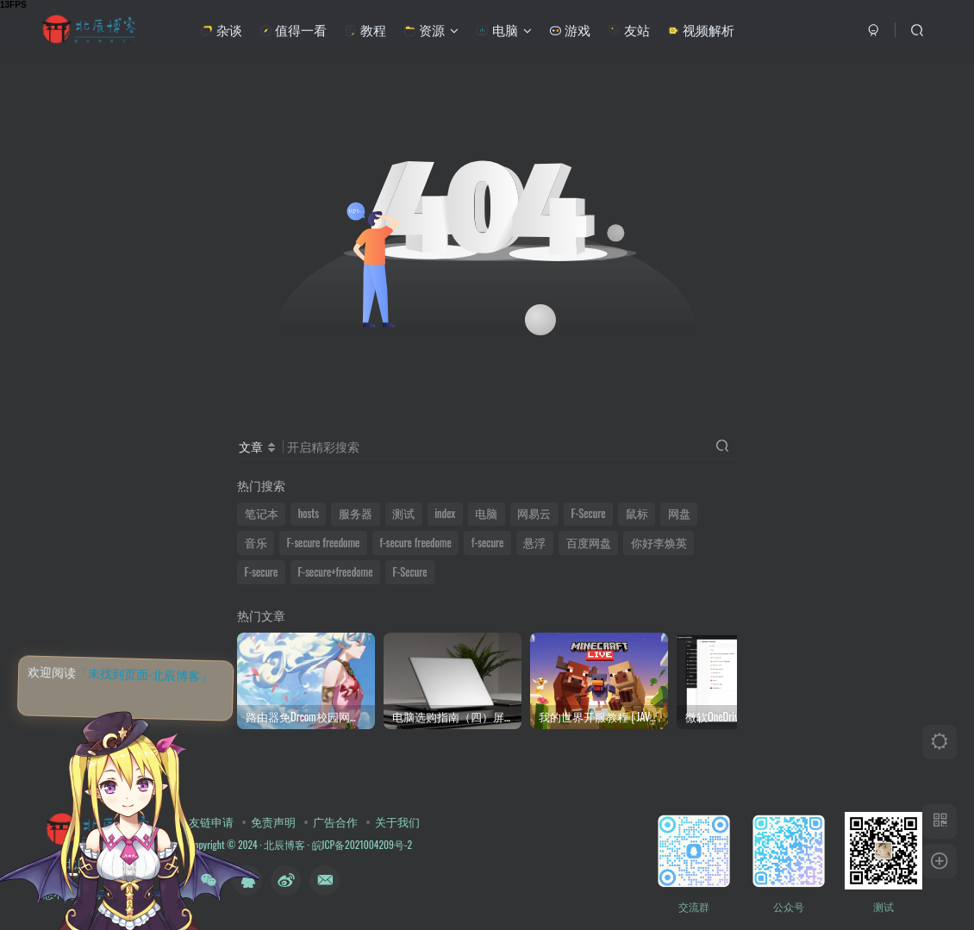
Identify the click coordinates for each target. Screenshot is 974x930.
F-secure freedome (323, 542)
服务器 (355, 513)
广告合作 (335, 821)
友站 (628, 29)
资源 (431, 29)
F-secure (261, 572)
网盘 (679, 513)
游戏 (569, 29)
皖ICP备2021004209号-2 (360, 844)
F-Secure (588, 513)
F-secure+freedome (334, 572)
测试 (403, 513)
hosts (308, 513)
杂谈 (220, 29)
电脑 (503, 29)
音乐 (256, 542)
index (444, 513)
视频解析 (700, 29)
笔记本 (261, 513)
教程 (364, 29)
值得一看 (293, 29)
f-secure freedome (415, 542)
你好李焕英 (659, 542)
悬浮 (534, 542)
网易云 (534, 513)
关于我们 (397, 821)
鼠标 (637, 513)
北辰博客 (284, 844)
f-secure (487, 542)
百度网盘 (588, 542)
